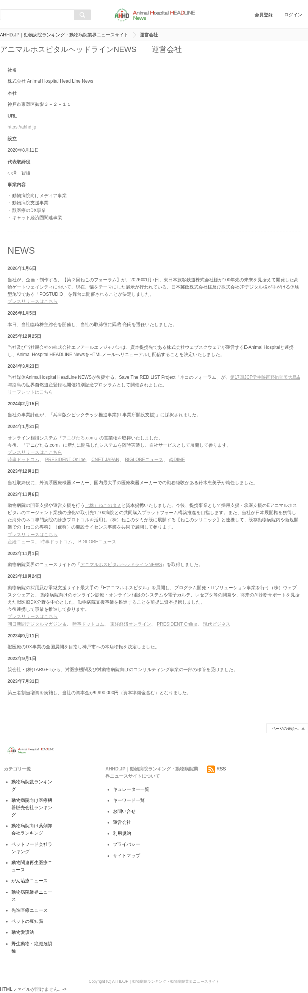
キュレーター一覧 (131, 789)
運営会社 (122, 822)
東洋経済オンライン (130, 624)
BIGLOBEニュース (144, 459)
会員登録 (264, 14)
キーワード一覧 (129, 800)
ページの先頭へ (285, 728)
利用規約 (122, 833)
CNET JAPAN (105, 459)
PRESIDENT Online (65, 459)
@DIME (177, 459)
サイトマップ (126, 855)
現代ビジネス (216, 624)
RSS (216, 769)
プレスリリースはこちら (33, 301)
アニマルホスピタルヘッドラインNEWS (121, 564)
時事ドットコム (23, 459)
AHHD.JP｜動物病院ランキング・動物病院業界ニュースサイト (64, 35)
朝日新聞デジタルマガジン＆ (37, 624)
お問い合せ (124, 811)
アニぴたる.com (78, 438)
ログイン (293, 14)
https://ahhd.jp (22, 127)
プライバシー (126, 844)
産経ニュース (21, 541)
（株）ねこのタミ (103, 505)
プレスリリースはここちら (35, 452)
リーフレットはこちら (30, 392)
